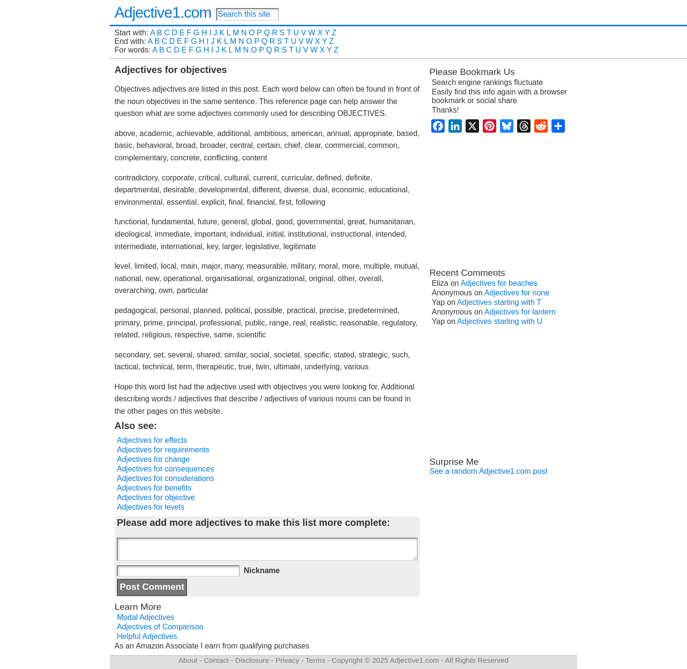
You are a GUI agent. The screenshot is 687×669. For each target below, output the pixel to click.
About (188, 660)
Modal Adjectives (145, 617)
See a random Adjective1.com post (488, 471)
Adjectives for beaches (499, 283)
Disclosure (252, 660)
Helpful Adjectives (147, 636)
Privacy (287, 660)
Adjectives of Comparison (160, 627)
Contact (216, 660)
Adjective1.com (162, 12)
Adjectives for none (516, 293)
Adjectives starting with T (499, 302)
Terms (315, 660)
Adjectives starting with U (499, 321)
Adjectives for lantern (519, 312)
